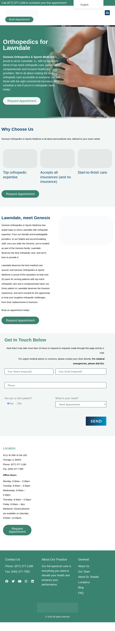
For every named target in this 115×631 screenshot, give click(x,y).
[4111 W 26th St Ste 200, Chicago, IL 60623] (75, 474)
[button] (107, 12)
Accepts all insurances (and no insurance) (55, 177)
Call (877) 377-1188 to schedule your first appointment (33, 2)
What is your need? (67, 398)
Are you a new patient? (18, 398)
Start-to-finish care (92, 172)
